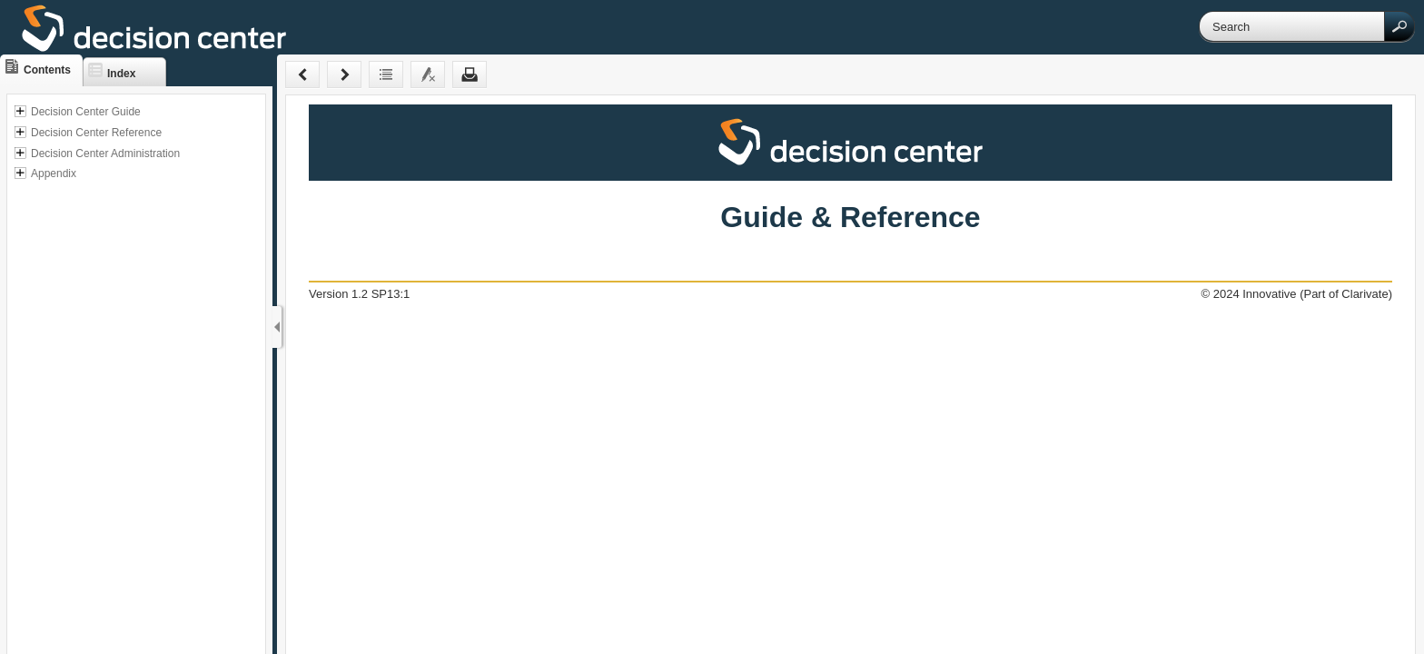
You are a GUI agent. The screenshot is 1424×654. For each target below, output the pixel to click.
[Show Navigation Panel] (277, 327)
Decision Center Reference (96, 132)
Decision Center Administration (105, 153)
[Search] (1292, 26)
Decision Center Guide (86, 111)
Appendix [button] (53, 173)
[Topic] (850, 374)
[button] (1399, 26)
